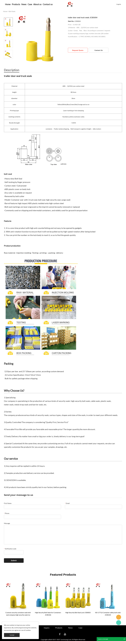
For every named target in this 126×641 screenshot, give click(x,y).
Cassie (118, 622)
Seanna (118, 617)
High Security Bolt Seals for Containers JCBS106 (48, 614)
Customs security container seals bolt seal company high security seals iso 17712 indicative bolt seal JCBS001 (18, 614)
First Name (7, 503)
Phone (6, 513)
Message (7, 523)
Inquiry (46, 628)
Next (8, 61)
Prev (8, 15)
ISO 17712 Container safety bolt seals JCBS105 (108, 614)
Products (16, 4)
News (23, 4)
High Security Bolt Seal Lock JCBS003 (78, 612)
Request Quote (77, 50)
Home (8, 4)
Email (67, 503)
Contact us (48, 4)
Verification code (10, 549)
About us (37, 4)
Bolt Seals (12, 11)
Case (30, 4)
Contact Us (98, 50)
